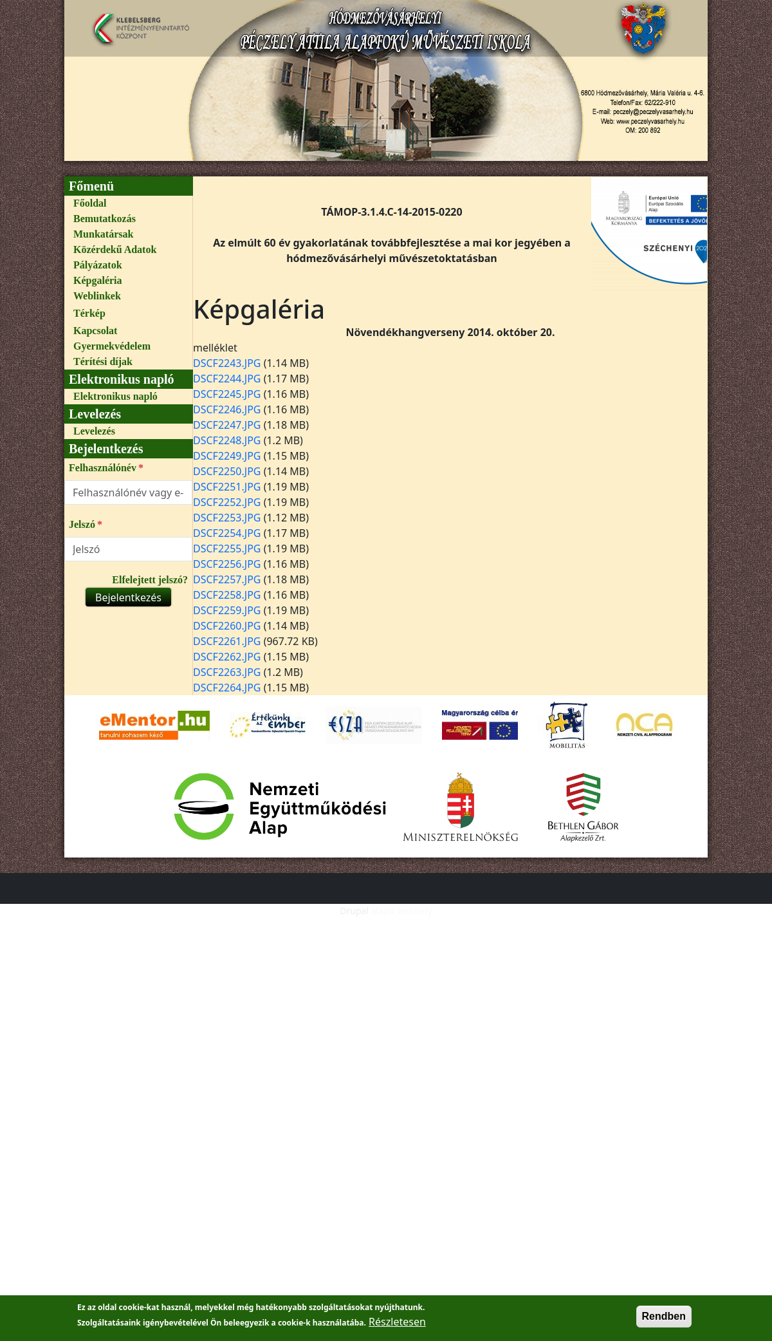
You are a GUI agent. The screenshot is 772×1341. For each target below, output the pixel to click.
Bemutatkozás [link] (104, 218)
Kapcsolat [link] (95, 330)
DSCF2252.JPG (227, 502)
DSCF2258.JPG (227, 595)
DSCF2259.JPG (227, 610)
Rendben (664, 1321)
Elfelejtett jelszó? (150, 579)
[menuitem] (128, 203)
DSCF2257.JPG (227, 579)
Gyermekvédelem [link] (112, 346)
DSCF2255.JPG (227, 548)
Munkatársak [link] (103, 234)
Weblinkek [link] (97, 295)
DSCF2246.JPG (227, 409)
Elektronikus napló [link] (115, 396)
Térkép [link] (89, 313)
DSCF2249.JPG (227, 456)
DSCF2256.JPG (227, 564)
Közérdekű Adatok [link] (114, 249)
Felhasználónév (102, 467)
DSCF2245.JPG (227, 394)
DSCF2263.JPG (227, 672)
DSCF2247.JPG (227, 425)
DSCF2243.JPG (227, 363)
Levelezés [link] (94, 431)
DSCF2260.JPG (227, 626)
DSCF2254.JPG (227, 533)
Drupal (354, 911)
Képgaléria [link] (97, 280)
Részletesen (397, 1327)
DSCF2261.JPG (227, 641)
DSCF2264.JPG (227, 687)
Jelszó (82, 524)
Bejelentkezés (128, 597)
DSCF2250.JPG (227, 471)
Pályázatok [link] (97, 264)
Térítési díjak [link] (103, 361)
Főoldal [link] (90, 203)
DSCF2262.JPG (227, 657)
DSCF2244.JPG (227, 378)
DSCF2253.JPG (227, 518)
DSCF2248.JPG (227, 440)
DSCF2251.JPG (227, 487)
